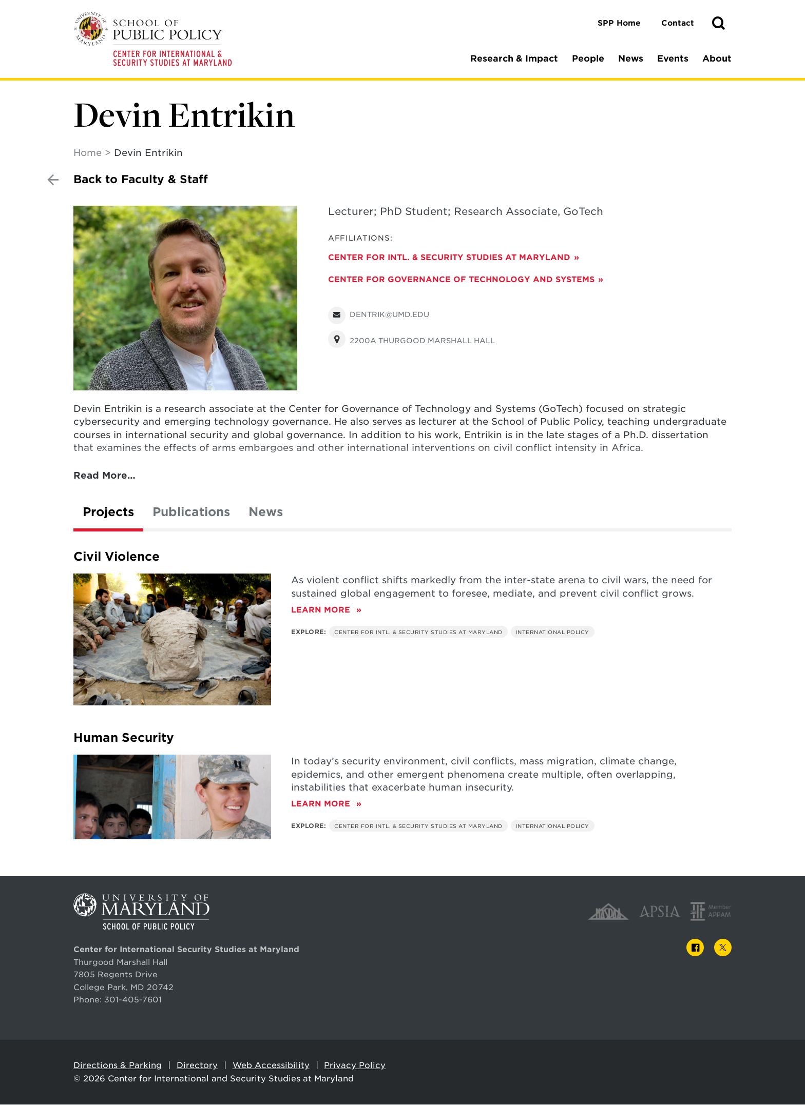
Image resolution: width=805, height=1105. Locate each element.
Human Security (123, 738)
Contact (677, 23)
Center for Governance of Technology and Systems (461, 280)
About (717, 58)
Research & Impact (514, 58)
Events (672, 58)
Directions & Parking (117, 1066)
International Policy (552, 632)
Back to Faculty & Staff (140, 179)
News (630, 58)
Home (87, 153)
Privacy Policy (355, 1066)
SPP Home (619, 23)
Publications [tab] (191, 512)
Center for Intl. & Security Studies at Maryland (449, 258)
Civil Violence (116, 557)
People (588, 58)
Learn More (326, 610)
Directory (197, 1066)
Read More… (104, 475)
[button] (718, 23)
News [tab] (265, 512)
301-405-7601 (133, 1000)
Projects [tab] (108, 512)
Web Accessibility (271, 1066)
